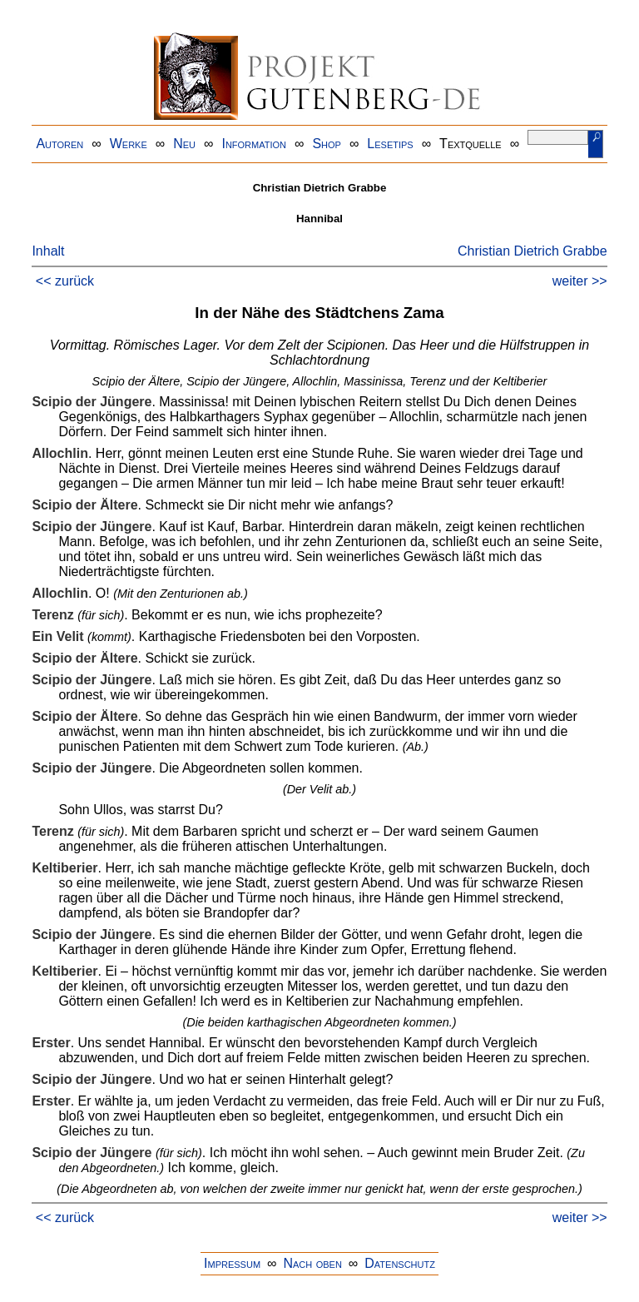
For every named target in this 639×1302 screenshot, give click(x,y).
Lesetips (390, 144)
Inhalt (48, 251)
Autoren (59, 144)
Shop (326, 144)
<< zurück (65, 281)
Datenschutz (399, 1263)
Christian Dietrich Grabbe (532, 251)
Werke (128, 144)
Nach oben (312, 1263)
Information (253, 144)
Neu (184, 144)
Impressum (232, 1263)
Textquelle (470, 144)
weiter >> (579, 281)
